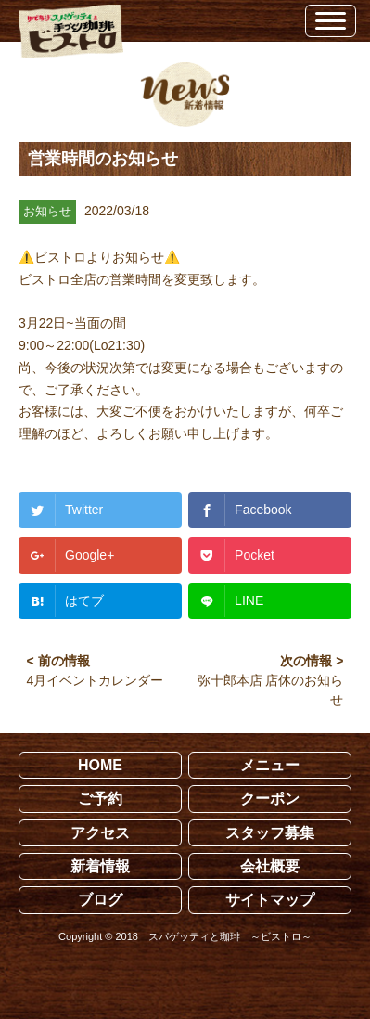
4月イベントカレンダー (95, 680)
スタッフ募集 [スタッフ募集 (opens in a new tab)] (269, 833)
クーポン (270, 798)
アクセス (100, 833)
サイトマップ (269, 900)
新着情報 (100, 866)
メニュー (270, 765)
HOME (100, 765)
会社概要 (270, 866)
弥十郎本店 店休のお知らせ (271, 690)
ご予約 (100, 798)
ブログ (100, 900)
